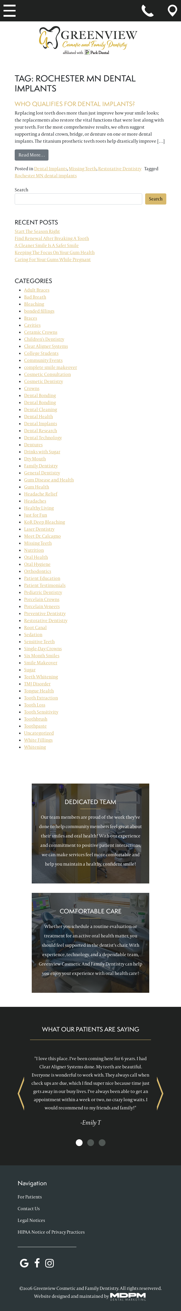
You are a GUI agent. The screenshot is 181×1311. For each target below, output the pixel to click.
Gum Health (36, 487)
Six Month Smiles (41, 656)
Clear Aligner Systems (46, 346)
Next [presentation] (160, 1093)
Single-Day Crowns (43, 649)
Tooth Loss (34, 705)
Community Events (43, 360)
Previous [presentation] (21, 1093)
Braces (30, 318)
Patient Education (42, 578)
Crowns (31, 388)
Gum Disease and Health (49, 480)
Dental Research (40, 431)
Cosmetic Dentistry (43, 381)
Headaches (35, 501)
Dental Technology (43, 438)
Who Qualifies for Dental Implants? (75, 104)
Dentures (33, 445)
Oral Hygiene (37, 564)
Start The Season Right (37, 231)
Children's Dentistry (44, 339)
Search (21, 190)
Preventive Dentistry (45, 613)
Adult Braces (36, 290)
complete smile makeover (50, 367)
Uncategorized (39, 733)
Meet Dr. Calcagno (42, 536)
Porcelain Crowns (41, 599)
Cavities (32, 325)
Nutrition (34, 550)
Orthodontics (37, 571)
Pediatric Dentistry (43, 592)
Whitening (35, 747)
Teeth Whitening (41, 677)
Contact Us (29, 1209)
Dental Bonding (40, 395)
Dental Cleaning (40, 409)
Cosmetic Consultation (47, 374)
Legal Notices (31, 1220)
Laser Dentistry (39, 529)
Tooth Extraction (41, 698)
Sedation (33, 634)
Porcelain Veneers (42, 606)
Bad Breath (35, 297)
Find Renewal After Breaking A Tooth (52, 238)
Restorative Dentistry (119, 169)
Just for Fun (35, 515)
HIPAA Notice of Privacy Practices (51, 1232)
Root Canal (35, 627)
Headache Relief (40, 494)
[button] (79, 1143)
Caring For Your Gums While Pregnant (53, 259)
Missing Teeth (82, 169)
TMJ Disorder (37, 684)
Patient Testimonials (45, 585)
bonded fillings (39, 311)
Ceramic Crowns (40, 332)
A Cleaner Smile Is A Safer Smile (47, 245)
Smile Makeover (40, 663)
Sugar (30, 670)
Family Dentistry (41, 466)
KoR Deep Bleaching (44, 522)
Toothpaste (35, 726)
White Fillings (38, 740)
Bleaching (34, 304)
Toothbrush (35, 719)
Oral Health (36, 557)
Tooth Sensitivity (41, 712)
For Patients (30, 1197)
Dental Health (38, 416)
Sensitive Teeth (39, 642)
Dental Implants (50, 169)
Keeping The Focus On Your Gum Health (55, 252)
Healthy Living (39, 508)
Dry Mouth (35, 459)
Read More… (33, 154)
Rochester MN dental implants (46, 176)
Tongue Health (39, 691)
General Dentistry (42, 473)
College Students (41, 353)
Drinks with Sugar (42, 452)
